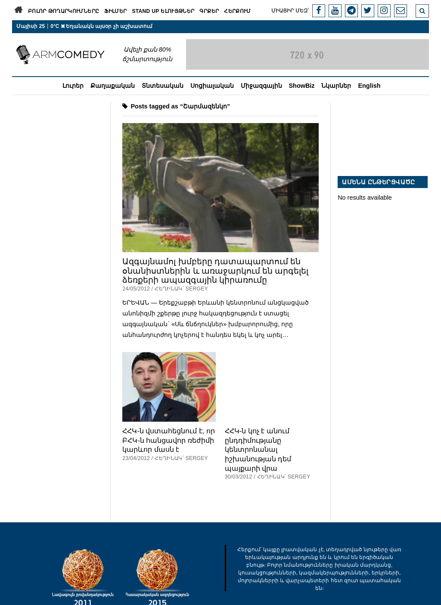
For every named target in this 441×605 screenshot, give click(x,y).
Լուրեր (73, 85)
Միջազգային (261, 85)
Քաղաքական (112, 85)
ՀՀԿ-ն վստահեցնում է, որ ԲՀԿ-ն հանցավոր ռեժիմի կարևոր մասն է (168, 440)
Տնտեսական (162, 85)
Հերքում (237, 11)
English (369, 85)
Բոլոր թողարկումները (63, 11)
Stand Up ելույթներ (163, 11)
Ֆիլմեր (115, 11)
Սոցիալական (212, 85)
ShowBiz (302, 85)
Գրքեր (209, 11)
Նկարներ (336, 85)
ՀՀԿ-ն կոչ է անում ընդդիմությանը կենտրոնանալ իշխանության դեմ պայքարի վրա (258, 449)
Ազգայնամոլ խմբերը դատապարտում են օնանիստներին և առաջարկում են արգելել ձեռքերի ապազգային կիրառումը (215, 270)
